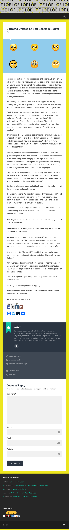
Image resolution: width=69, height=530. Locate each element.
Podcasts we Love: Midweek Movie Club (32, 486)
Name (10, 428)
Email (10, 439)
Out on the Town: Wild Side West (23, 494)
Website (10, 450)
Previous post (14, 371)
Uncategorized (14, 360)
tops (25, 364)
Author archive (16, 346)
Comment (11, 394)
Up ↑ (64, 526)
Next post (12, 374)
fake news (19, 364)
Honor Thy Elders (18, 483)
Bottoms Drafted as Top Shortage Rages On (33, 30)
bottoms (12, 364)
